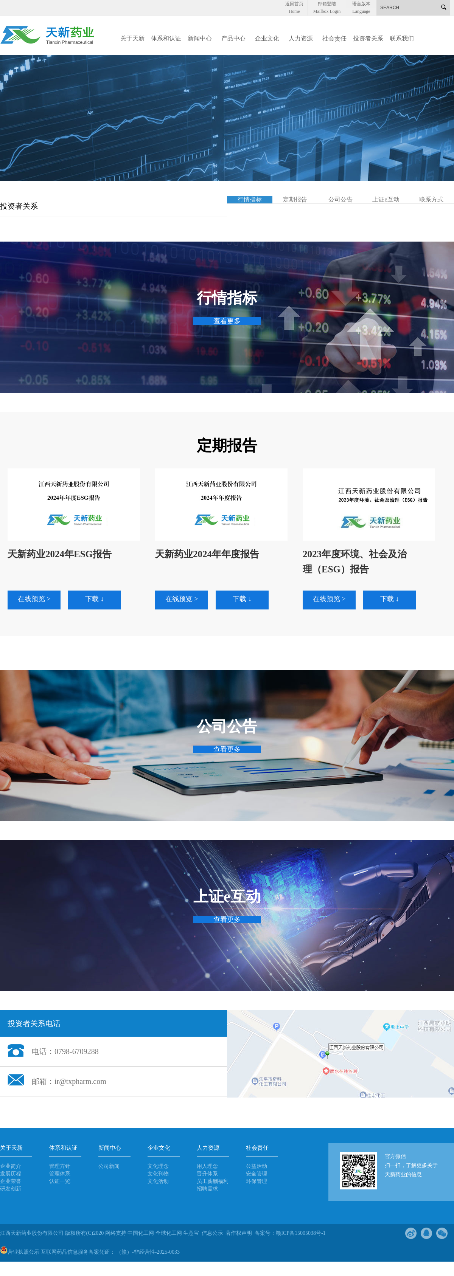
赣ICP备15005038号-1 (300, 1233)
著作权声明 (238, 1233)
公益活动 (256, 1166)
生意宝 (191, 1233)
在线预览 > (34, 599)
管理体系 (59, 1174)
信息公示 (212, 1233)
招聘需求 (207, 1189)
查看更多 (227, 321)
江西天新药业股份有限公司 (32, 1233)
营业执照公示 (19, 1252)
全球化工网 (168, 1233)
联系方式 (431, 199)
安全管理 (256, 1174)
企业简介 (10, 1166)
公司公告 (340, 199)
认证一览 (59, 1181)
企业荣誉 (10, 1181)
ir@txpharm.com (80, 1081)
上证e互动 (385, 199)
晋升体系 (207, 1174)
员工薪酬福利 (213, 1181)
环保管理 (256, 1181)
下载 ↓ (94, 599)
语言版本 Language (361, 4)
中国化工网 (140, 1233)
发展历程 (10, 1174)
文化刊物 (158, 1174)
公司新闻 (109, 1166)
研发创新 (10, 1189)
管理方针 (59, 1166)
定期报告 (295, 199)
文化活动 (158, 1181)
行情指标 (250, 199)
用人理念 (207, 1166)
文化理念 (158, 1166)
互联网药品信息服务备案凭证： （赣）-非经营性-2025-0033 (110, 1252)
